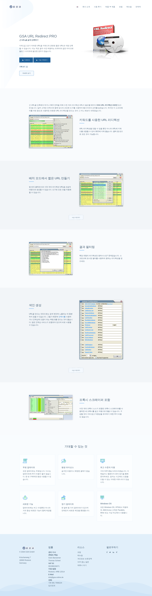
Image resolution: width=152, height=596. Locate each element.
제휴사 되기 (82, 565)
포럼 (121, 7)
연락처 (138, 7)
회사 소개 (86, 7)
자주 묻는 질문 (83, 562)
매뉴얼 (129, 7)
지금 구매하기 (42, 60)
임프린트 (51, 586)
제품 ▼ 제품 (110, 7)
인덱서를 (62, 317)
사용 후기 (97, 7)
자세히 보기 (26, 73)
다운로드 (26, 60)
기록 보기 (23, 67)
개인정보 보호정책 (84, 559)
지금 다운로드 (76, 217)
